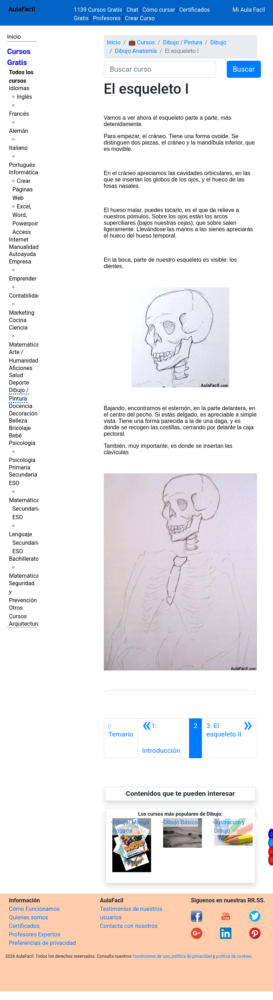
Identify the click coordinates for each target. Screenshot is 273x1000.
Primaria (19, 467)
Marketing (21, 312)
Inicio (14, 36)
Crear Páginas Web (22, 189)
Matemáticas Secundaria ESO (25, 509)
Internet (18, 239)
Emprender (23, 278)
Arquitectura (24, 623)
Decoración (23, 413)
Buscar (244, 69)
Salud (16, 375)
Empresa (20, 261)
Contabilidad (25, 295)
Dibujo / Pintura (182, 42)
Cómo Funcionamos (34, 909)
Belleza (18, 420)
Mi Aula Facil (248, 9)
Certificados (24, 926)
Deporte (19, 382)
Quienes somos (28, 917)
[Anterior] (163, 738)
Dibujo (218, 42)
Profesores (107, 18)
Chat (132, 9)
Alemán (18, 130)
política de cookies (234, 956)
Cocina (17, 320)
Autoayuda (22, 254)
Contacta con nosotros (128, 926)
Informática (23, 172)
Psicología (22, 443)
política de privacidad (192, 956)
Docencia (20, 406)
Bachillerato (24, 558)
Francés (19, 113)
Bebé (15, 435)
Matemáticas (25, 344)
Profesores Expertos (34, 934)
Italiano (18, 148)
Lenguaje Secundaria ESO (25, 543)
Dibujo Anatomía (136, 51)
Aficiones (20, 368)
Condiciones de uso (151, 956)
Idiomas (19, 88)
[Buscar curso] (160, 69)
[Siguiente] (229, 738)
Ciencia (18, 327)
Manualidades (26, 247)
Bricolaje (20, 428)
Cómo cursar (159, 9)
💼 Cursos (142, 42)
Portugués (22, 165)
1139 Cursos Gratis (99, 9)
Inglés (24, 96)
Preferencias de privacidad (42, 943)
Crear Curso (140, 18)
